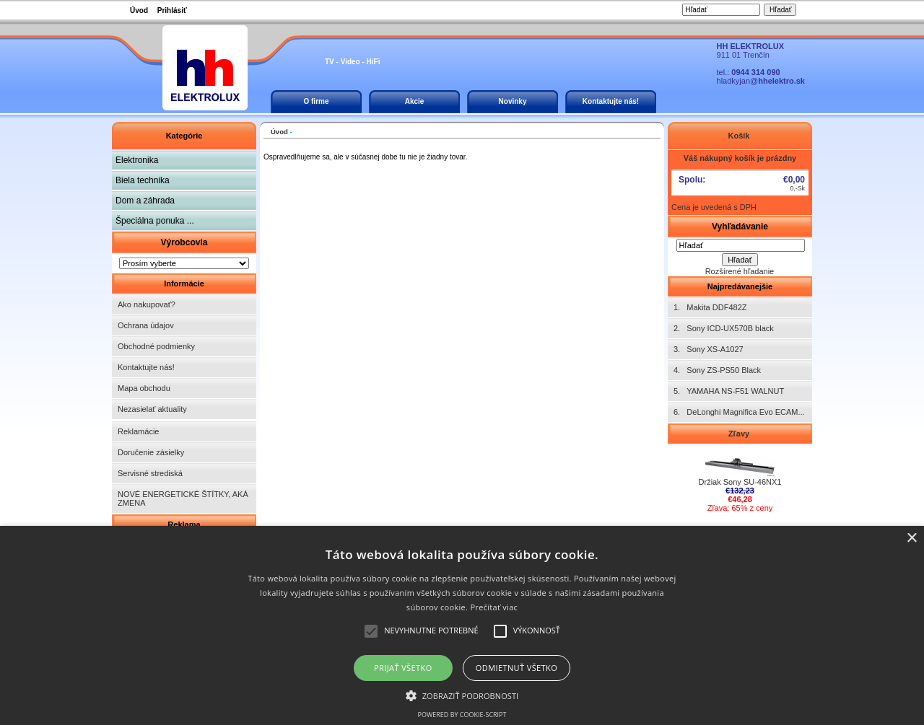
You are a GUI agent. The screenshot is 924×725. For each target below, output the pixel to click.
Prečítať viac (494, 607)
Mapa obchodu (144, 388)
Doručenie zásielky (151, 452)
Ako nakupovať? (146, 304)
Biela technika (143, 180)
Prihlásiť (172, 10)
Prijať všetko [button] (403, 667)
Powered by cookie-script (462, 714)
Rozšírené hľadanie (740, 271)
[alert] (462, 625)
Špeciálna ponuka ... (155, 221)
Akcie (414, 101)
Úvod (139, 10)
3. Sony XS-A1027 (709, 349)
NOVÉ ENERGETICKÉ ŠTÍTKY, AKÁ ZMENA (183, 498)
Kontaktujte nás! (611, 101)
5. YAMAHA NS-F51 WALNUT (729, 391)
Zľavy (739, 433)
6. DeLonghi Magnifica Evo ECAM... (739, 412)
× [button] (911, 538)
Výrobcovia (183, 242)
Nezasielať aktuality (152, 409)
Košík (739, 135)
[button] (462, 694)
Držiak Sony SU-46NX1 (740, 478)
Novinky (513, 101)
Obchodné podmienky (156, 346)
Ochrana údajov (146, 325)
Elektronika (137, 160)
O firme (315, 101)
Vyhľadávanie (740, 226)
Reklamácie (138, 431)
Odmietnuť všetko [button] (516, 667)
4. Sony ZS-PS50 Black (717, 370)
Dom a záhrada (145, 200)
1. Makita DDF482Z (710, 307)
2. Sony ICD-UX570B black (724, 328)
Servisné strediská (150, 473)
